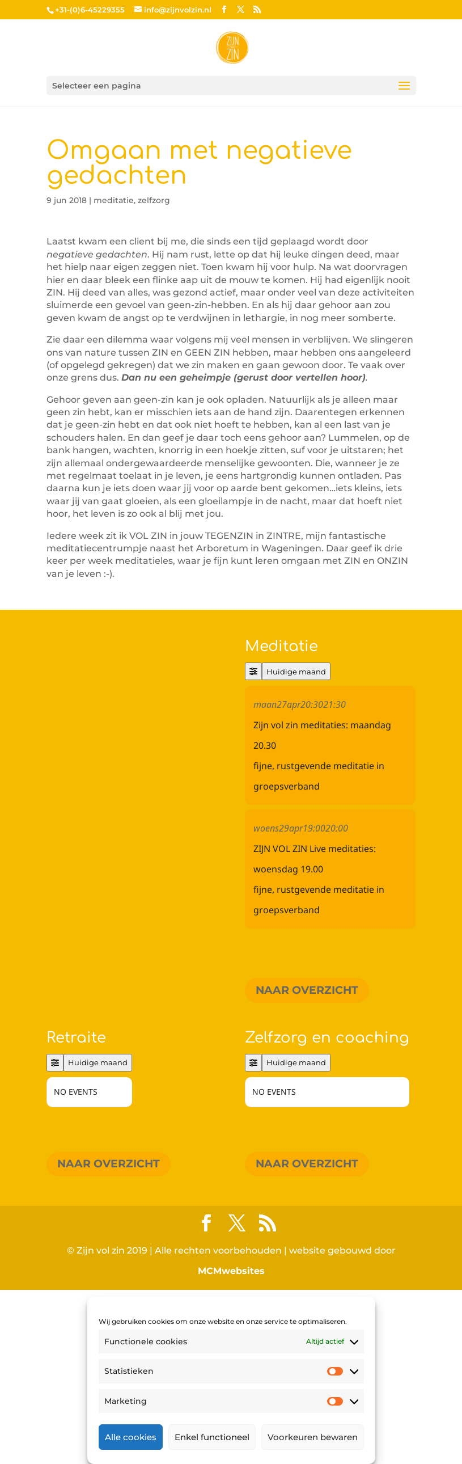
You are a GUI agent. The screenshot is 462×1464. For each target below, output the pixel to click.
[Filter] (253, 671)
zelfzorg (154, 200)
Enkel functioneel (212, 1437)
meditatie (114, 200)
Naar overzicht (307, 990)
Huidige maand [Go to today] (296, 671)
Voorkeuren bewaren (313, 1437)
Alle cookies (130, 1437)
